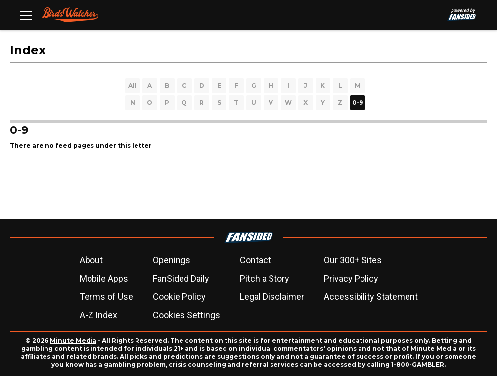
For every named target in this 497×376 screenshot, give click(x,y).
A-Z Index (98, 315)
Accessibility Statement (371, 296)
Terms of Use (106, 296)
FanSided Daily (181, 278)
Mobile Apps (104, 278)
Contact (255, 260)
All (132, 85)
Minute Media (73, 340)
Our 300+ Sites (353, 260)
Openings (171, 260)
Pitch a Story (264, 278)
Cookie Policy (179, 296)
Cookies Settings (186, 315)
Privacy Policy (351, 278)
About (91, 260)
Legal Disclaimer (272, 296)
